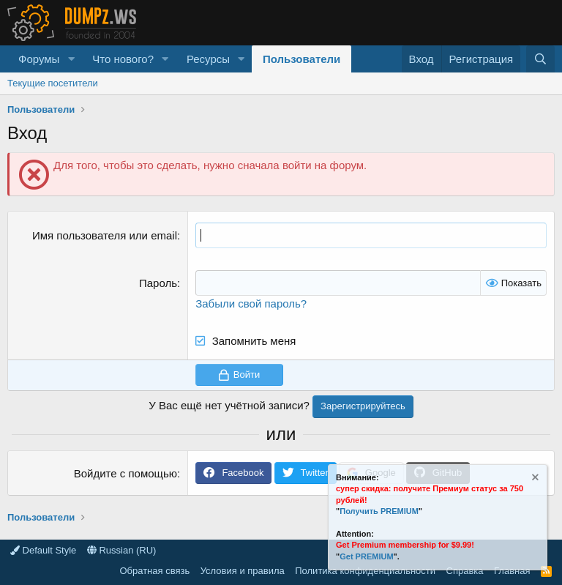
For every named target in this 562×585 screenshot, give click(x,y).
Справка (465, 570)
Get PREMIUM (366, 556)
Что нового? (123, 59)
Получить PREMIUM (379, 511)
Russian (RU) (122, 550)
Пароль (158, 283)
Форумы (38, 59)
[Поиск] (540, 58)
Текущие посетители (52, 83)
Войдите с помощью (125, 473)
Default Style (43, 550)
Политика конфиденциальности (365, 570)
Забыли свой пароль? (251, 303)
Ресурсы (208, 59)
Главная (512, 570)
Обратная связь (154, 570)
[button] (71, 58)
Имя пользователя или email (104, 235)
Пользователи (301, 59)
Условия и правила (243, 570)
